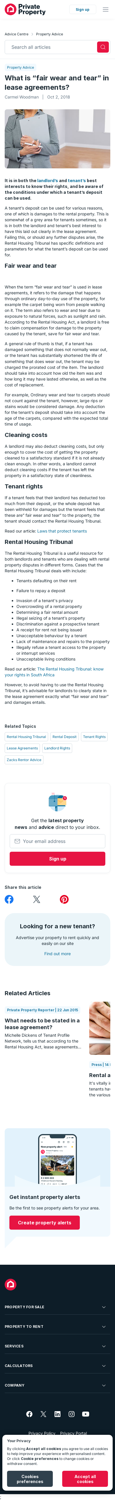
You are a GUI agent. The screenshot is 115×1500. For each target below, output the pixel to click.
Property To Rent (56, 1327)
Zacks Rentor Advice (24, 760)
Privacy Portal (73, 1433)
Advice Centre (16, 34)
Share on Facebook (9, 899)
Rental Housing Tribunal (26, 737)
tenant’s (77, 180)
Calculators (56, 1366)
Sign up (82, 9)
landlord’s (47, 180)
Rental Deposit (65, 737)
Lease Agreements (22, 748)
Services (56, 1346)
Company (56, 1385)
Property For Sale (56, 1307)
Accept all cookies (85, 1479)
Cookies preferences (30, 1479)
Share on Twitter (36, 899)
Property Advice (49, 34)
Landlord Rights (57, 748)
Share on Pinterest (64, 899)
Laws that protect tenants (62, 530)
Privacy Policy (41, 1433)
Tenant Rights (94, 737)
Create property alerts (44, 1223)
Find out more (57, 953)
